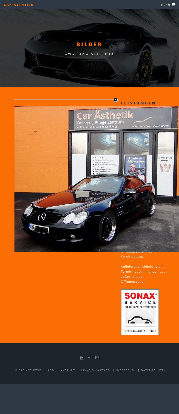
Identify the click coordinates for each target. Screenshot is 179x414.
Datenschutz (152, 370)
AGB (51, 370)
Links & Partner (95, 370)
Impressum (125, 370)
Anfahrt (67, 370)
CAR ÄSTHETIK (19, 4)
